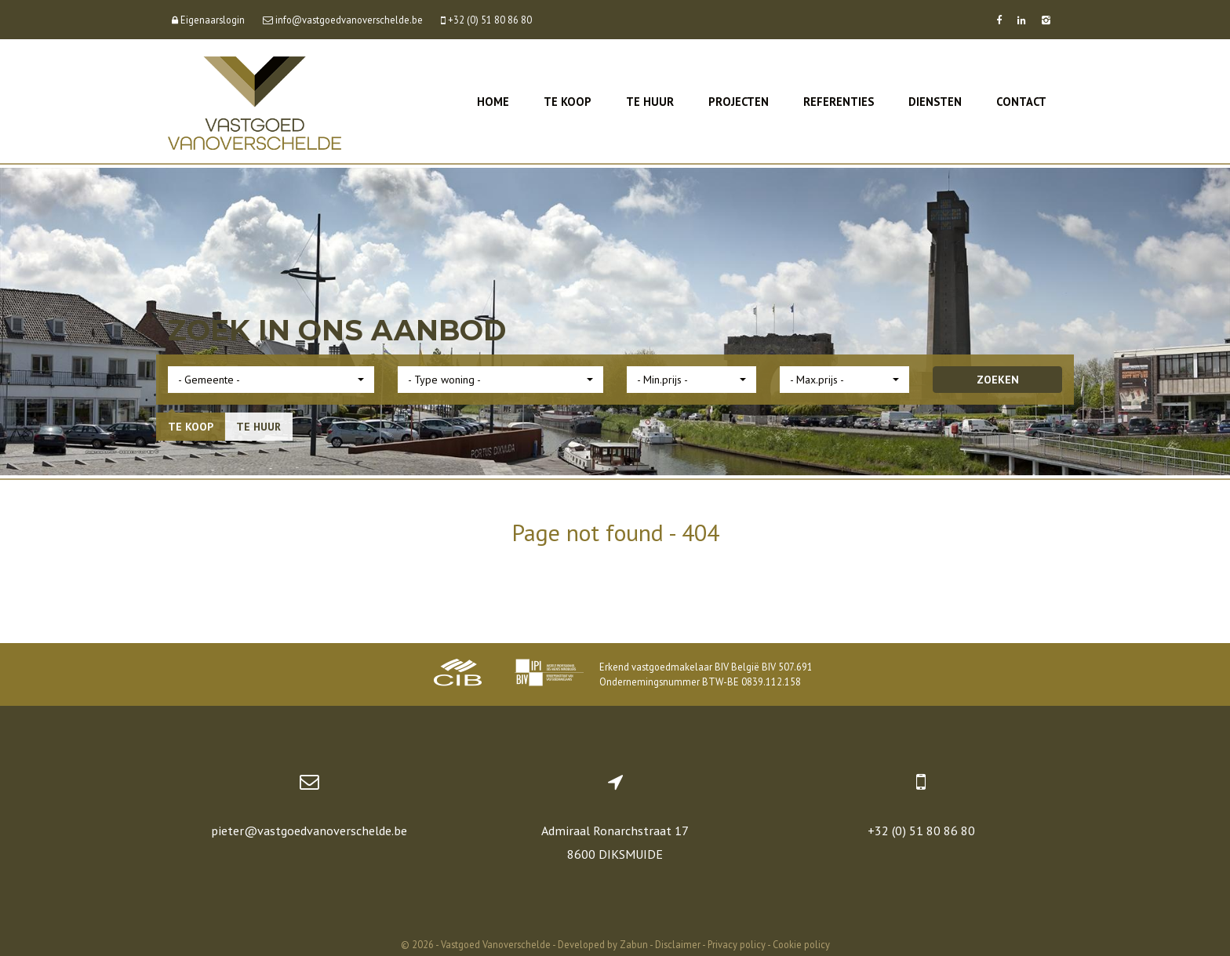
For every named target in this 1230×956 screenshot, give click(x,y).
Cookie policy (801, 944)
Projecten (738, 101)
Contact (1021, 101)
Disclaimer (678, 944)
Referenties (838, 101)
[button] (271, 379)
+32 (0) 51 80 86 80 (921, 830)
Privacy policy (737, 944)
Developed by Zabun (603, 944)
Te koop (567, 101)
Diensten (935, 101)
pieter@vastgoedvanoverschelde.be (309, 830)
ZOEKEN (998, 380)
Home (493, 101)
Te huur (650, 101)
